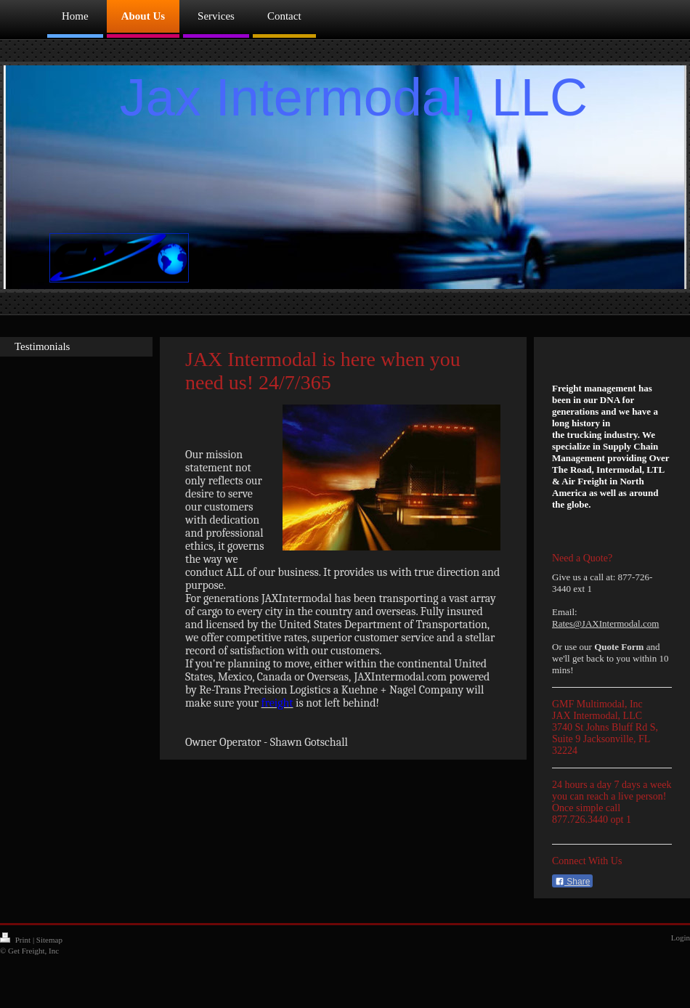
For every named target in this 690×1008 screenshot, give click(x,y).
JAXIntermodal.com (620, 623)
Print (16, 939)
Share (572, 882)
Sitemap (49, 939)
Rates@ (567, 623)
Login (680, 937)
